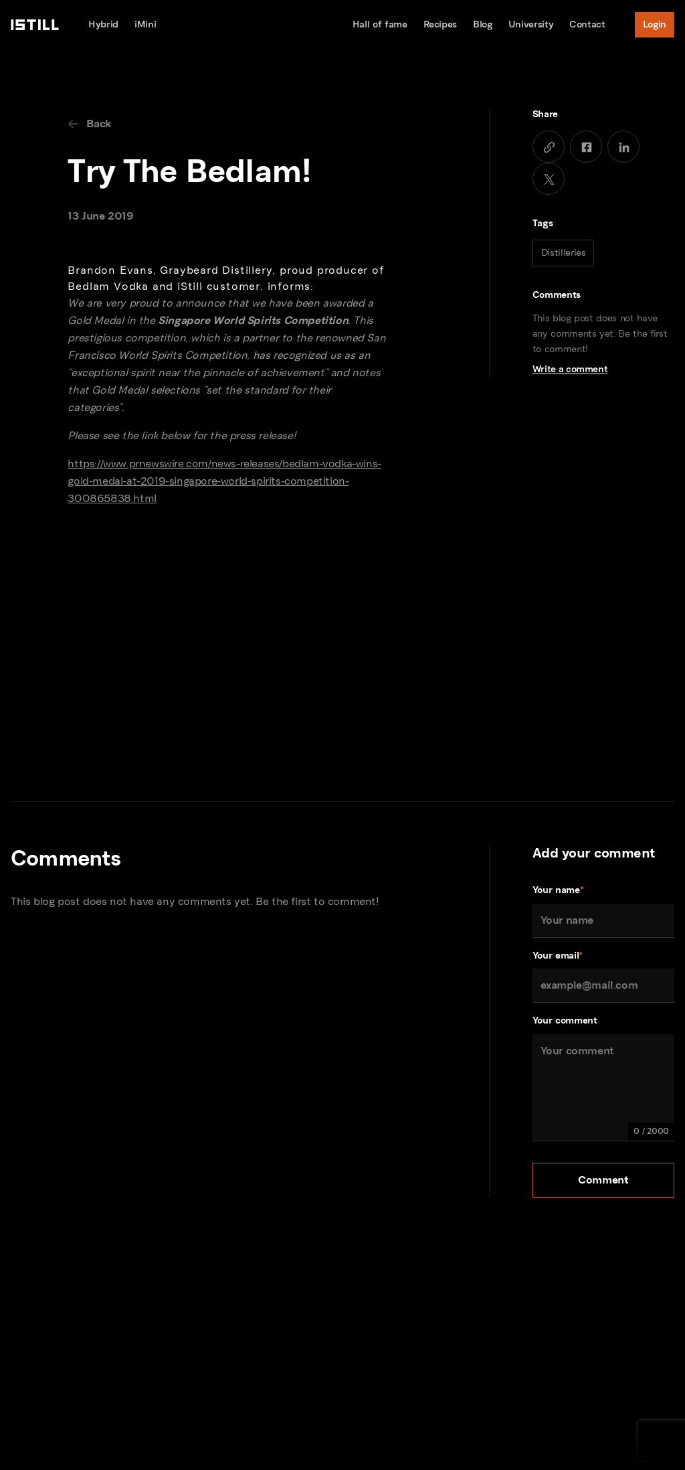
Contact (587, 24)
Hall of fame (380, 24)
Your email (557, 956)
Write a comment (570, 369)
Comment (603, 1179)
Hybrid (103, 24)
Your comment (564, 1020)
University (531, 24)
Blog (482, 24)
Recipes (440, 24)
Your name (558, 890)
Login (654, 24)
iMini (145, 24)
